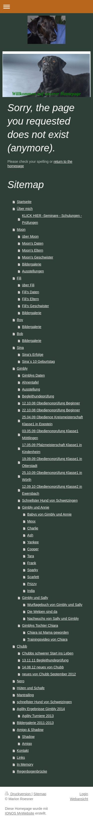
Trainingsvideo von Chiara (47, 639)
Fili (19, 278)
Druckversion (18, 794)
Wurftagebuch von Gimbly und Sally (54, 605)
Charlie (32, 528)
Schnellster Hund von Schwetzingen (50, 500)
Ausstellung (31, 389)
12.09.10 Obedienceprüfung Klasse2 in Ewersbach (52, 490)
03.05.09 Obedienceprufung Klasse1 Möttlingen (50, 434)
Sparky (32, 570)
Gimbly (22, 368)
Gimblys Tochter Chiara (40, 625)
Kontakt (23, 751)
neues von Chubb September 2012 (49, 674)
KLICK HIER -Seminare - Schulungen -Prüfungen (52, 219)
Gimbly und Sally (35, 598)
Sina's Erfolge (32, 355)
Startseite (24, 202)
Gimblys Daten (33, 375)
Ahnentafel (30, 382)
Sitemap (39, 794)
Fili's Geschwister (35, 306)
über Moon (30, 236)
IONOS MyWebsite (19, 813)
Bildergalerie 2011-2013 (35, 723)
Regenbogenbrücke (32, 771)
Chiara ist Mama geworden (48, 632)
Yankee (33, 542)
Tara (30, 556)
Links (21, 757)
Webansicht (79, 799)
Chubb (22, 646)
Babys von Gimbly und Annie (49, 514)
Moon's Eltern (32, 250)
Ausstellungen (33, 271)
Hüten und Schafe (31, 688)
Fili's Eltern (30, 299)
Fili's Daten (30, 292)
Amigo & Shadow (30, 730)
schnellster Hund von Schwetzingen (44, 702)
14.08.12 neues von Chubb (43, 667)
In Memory (25, 764)
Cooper (33, 549)
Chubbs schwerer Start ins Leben (47, 653)
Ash (30, 535)
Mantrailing (25, 695)
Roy (20, 320)
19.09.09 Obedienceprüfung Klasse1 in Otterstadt (52, 462)
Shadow (28, 737)
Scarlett (33, 577)
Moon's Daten (32, 243)
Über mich (25, 209)
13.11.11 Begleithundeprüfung (45, 660)
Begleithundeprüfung (38, 396)
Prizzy (32, 584)
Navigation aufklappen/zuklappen (46, 6)
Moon (21, 229)
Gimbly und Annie (35, 507)
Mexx (31, 521)
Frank (31, 563)
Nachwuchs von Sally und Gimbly (53, 619)
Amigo (27, 744)
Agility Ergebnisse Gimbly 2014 (41, 709)
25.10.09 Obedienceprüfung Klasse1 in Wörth (52, 476)
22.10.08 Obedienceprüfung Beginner (51, 410)
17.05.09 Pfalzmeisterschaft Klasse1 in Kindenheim (52, 448)
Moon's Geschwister (37, 257)
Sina (20, 348)
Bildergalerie (31, 264)
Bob (20, 334)
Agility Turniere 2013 (38, 716)
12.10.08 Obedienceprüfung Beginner (51, 403)
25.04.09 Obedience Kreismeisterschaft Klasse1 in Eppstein (52, 420)
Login (84, 794)
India (31, 591)
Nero (20, 681)
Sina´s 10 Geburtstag (38, 361)
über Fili (28, 285)
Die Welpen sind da (42, 612)
